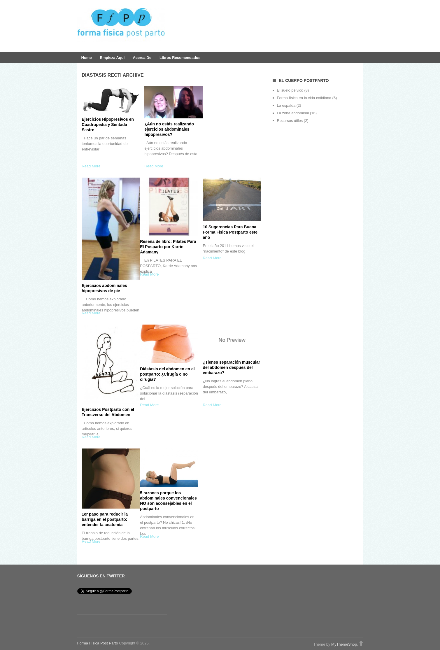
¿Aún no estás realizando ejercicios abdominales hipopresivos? (169, 129)
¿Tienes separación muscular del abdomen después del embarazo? (231, 367)
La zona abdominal (293, 113)
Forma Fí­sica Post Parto (97, 643)
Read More (91, 166)
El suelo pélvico (290, 90)
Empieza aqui (112, 57)
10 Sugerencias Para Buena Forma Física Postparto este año (230, 232)
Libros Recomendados (179, 57)
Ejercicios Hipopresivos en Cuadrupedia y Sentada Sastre (108, 124)
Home (86, 57)
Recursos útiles (290, 120)
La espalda (286, 105)
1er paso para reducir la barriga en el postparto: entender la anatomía (105, 519)
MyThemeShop (344, 644)
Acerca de (142, 57)
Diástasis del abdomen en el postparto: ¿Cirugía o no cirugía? (167, 374)
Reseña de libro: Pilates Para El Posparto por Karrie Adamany (168, 246)
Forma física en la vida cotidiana (304, 98)
